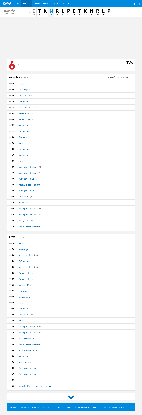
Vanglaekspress (25, 155)
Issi (20, 380)
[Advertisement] (71, 39)
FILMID (24, 407)
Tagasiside (82, 407)
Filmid (37, 3)
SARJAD (34, 407)
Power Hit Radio (26, 113)
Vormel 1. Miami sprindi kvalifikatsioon (35, 386)
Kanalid (26, 3)
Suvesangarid (24, 89)
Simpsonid (25, 125)
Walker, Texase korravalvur (30, 185)
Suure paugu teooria (30, 167)
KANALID (13, 407)
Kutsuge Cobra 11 (29, 179)
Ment (21, 83)
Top (63, 3)
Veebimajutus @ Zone (113, 407)
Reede (17, 237)
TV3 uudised (24, 101)
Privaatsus (95, 407)
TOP (52, 407)
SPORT (44, 407)
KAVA (7, 3)
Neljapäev (71, 77)
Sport (55, 3)
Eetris (16, 3)
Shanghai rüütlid (26, 220)
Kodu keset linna (28, 95)
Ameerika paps (25, 202)
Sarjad (46, 3)
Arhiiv (60, 407)
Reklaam (70, 407)
